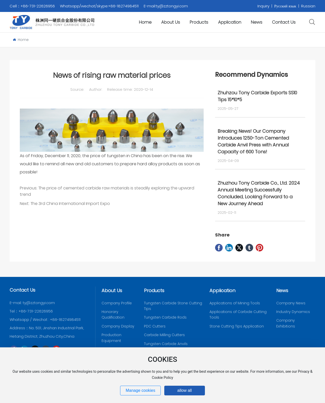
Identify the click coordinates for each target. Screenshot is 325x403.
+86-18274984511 (65, 319)
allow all (184, 390)
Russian (308, 6)
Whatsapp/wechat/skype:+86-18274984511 (99, 6)
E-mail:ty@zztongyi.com (166, 6)
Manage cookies (140, 390)
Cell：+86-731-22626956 (32, 6)
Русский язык (285, 6)
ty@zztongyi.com (39, 302)
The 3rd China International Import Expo (70, 203)
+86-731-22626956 (36, 311)
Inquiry (263, 6)
